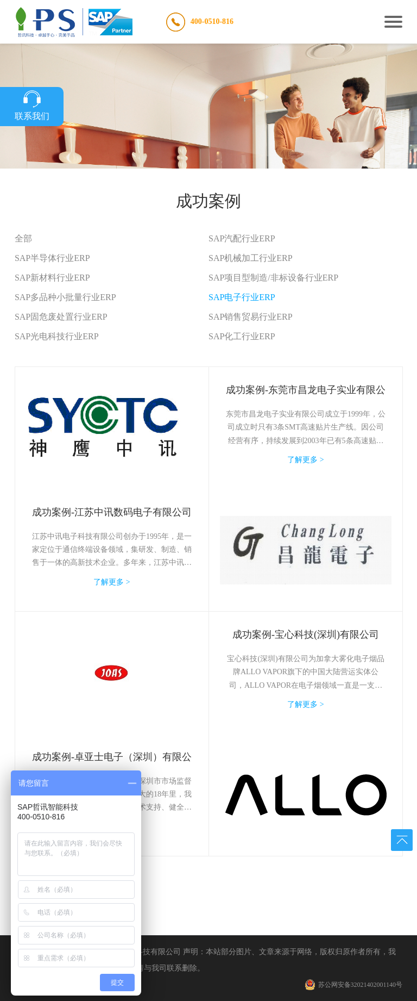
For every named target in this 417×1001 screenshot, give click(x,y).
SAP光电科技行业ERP (57, 336)
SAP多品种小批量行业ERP (65, 297)
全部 (23, 238)
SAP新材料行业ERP (52, 277)
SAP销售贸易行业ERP (250, 316)
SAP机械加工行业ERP (250, 258)
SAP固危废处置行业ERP (61, 316)
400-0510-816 (212, 21)
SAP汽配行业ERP (241, 238)
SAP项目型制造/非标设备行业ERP (273, 277)
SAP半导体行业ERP (52, 258)
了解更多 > (111, 582)
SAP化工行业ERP (241, 336)
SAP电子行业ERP (241, 297)
